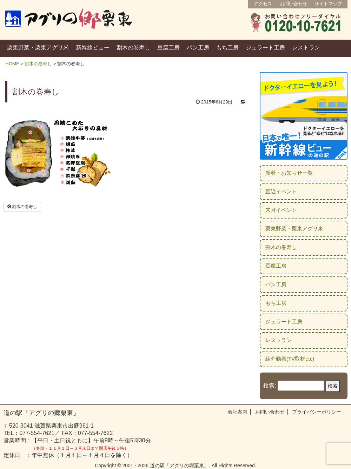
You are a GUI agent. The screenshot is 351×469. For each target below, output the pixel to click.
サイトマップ (328, 3)
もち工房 (227, 48)
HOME (12, 63)
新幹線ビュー (93, 48)
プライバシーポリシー (316, 412)
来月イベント (281, 210)
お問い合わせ (293, 3)
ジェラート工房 (265, 48)
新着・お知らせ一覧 (289, 173)
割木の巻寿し (133, 48)
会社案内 (237, 412)
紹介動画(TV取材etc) (289, 359)
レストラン (306, 48)
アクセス (263, 3)
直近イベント (281, 191)
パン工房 (198, 48)
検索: (269, 386)
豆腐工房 (168, 48)
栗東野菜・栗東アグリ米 (38, 48)
